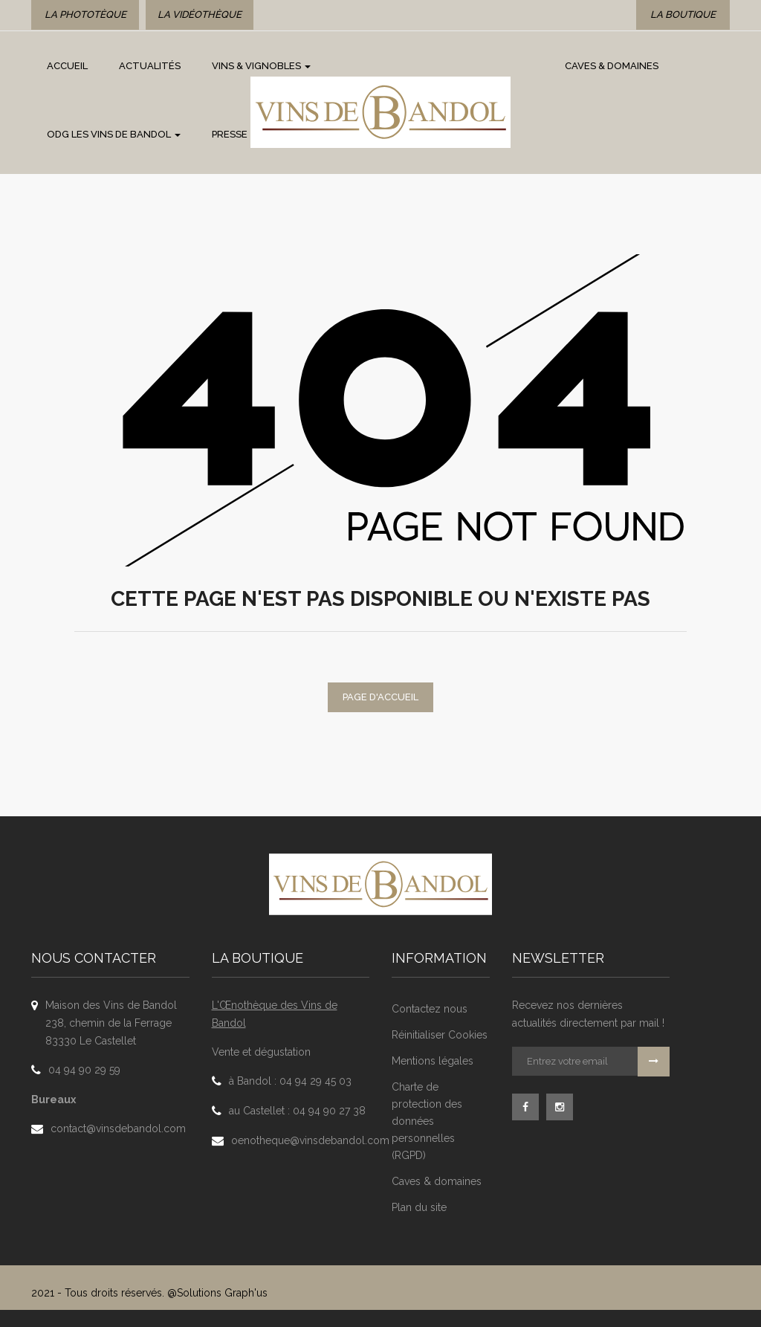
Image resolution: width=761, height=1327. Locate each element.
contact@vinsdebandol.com (118, 1128)
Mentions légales (432, 1061)
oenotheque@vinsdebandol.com (310, 1140)
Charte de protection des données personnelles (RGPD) (427, 1121)
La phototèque (85, 14)
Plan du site (419, 1207)
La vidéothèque (200, 14)
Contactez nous (429, 1009)
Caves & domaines (437, 1181)
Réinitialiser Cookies (440, 1035)
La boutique (683, 14)
